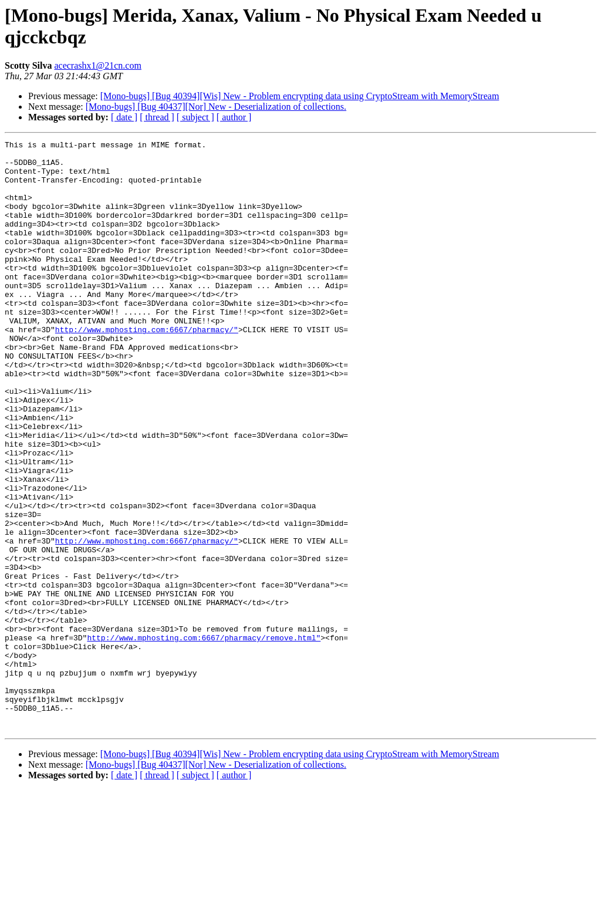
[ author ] (234, 117)
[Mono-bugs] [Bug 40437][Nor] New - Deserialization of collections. (216, 107)
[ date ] (124, 117)
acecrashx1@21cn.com (97, 65)
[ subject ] (195, 117)
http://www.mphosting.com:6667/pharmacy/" (146, 368)
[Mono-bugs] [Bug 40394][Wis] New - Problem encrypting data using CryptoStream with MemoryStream (299, 96)
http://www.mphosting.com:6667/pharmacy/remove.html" (203, 738)
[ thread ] (157, 117)
